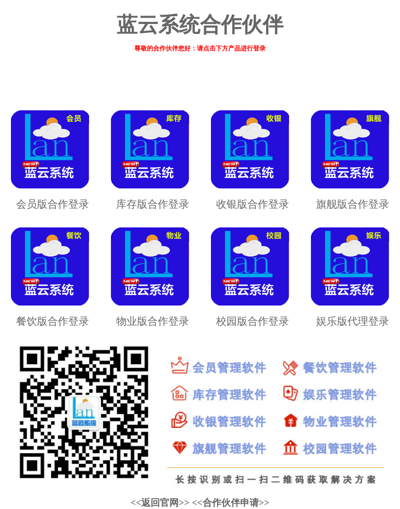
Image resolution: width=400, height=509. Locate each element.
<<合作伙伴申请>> (230, 503)
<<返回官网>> (160, 503)
